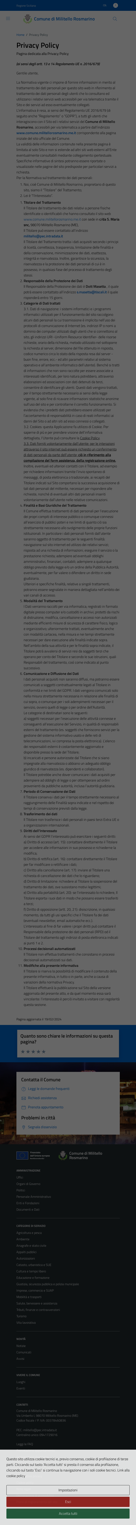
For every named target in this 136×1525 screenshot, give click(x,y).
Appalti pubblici (26, 1252)
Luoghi (20, 1381)
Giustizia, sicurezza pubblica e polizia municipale (47, 1284)
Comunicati (23, 1352)
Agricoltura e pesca (29, 1232)
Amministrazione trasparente (35, 1469)
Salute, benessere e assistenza (36, 1303)
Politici (20, 1190)
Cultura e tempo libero (31, 1271)
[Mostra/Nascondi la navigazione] (8, 18)
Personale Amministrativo (33, 1196)
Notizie (21, 1345)
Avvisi (20, 1358)
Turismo (21, 1316)
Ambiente (22, 1239)
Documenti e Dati (27, 1209)
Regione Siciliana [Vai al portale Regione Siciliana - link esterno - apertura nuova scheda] (26, 5)
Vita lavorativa (26, 1322)
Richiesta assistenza (29, 1463)
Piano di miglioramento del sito (36, 1501)
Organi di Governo (28, 1183)
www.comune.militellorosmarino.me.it (52, 219)
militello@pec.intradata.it (43, 236)
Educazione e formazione (32, 1277)
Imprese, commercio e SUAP (35, 1290)
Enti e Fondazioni (27, 1203)
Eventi (20, 1388)
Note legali (23, 1489)
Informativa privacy (29, 1476)
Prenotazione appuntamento (35, 1450)
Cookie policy (25, 1482)
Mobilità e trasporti (28, 1296)
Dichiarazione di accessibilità (35, 1495)
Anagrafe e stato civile (31, 1245)
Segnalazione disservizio (32, 1456)
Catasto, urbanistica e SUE (33, 1264)
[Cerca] (115, 19)
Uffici (19, 1177)
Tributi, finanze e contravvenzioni (38, 1309)
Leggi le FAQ (24, 1444)
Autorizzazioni (25, 1258)
